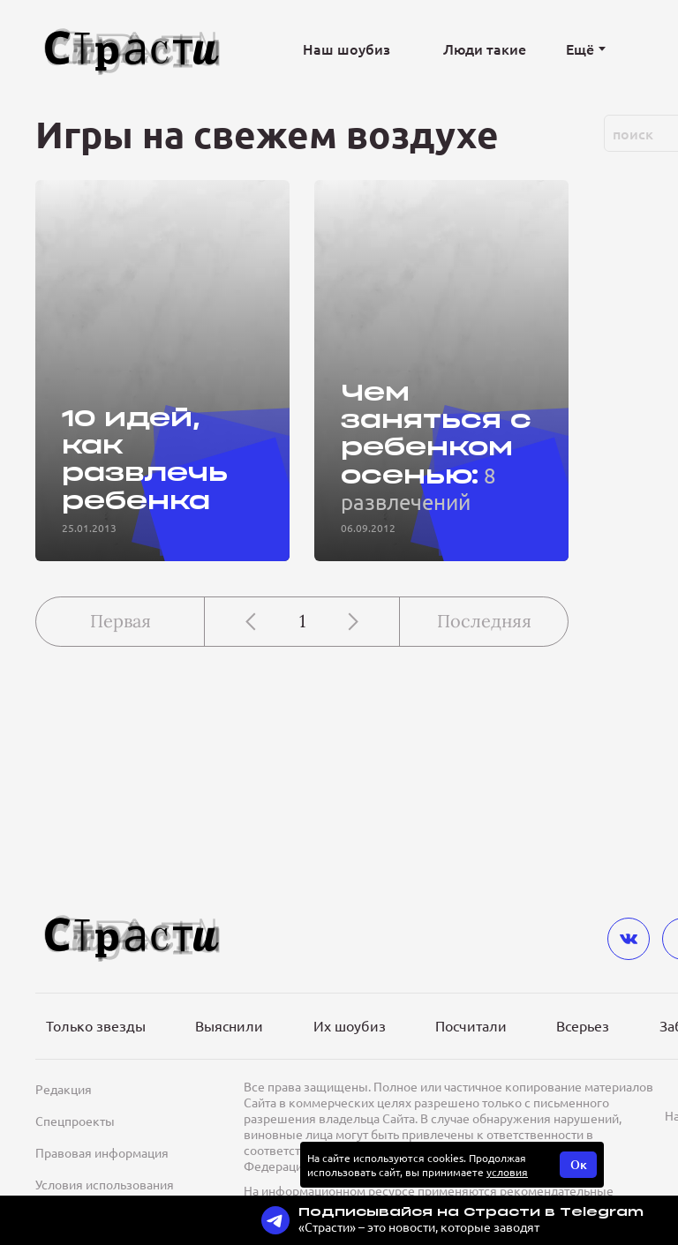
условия (507, 1172)
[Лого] (132, 49)
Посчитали (471, 1025)
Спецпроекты (75, 1121)
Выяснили (229, 1025)
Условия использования (104, 1184)
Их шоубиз (349, 1025)
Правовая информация (102, 1152)
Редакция (63, 1089)
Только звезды (96, 1025)
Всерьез (582, 1025)
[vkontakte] (628, 939)
